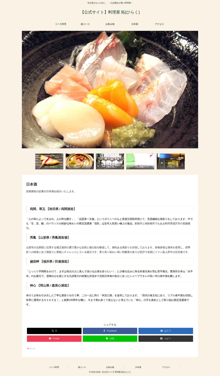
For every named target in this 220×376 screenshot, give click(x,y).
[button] (165, 338)
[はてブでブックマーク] (165, 331)
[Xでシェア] (54, 331)
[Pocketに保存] (54, 338)
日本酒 (138, 367)
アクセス (166, 367)
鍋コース (82, 367)
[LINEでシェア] (110, 338)
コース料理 (54, 367)
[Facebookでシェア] (110, 331)
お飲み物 (110, 367)
